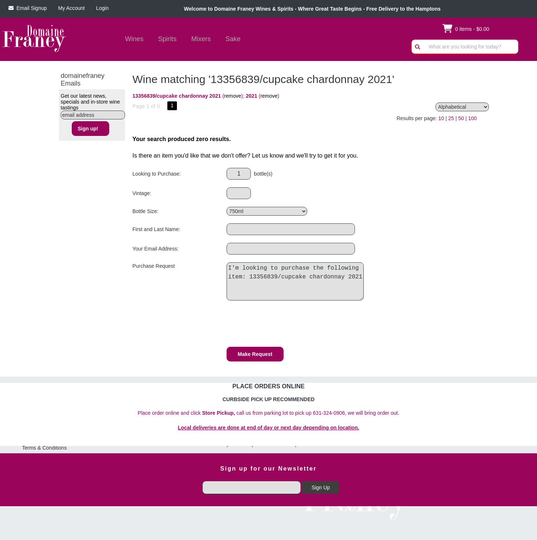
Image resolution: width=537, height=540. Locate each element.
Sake (233, 39)
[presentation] (282, 324)
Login (101, 8)
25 (451, 118)
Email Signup (27, 8)
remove (232, 96)
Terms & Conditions (44, 448)
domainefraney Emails (82, 79)
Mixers (201, 39)
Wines (132, 39)
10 (441, 118)
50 (461, 118)
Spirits (165, 39)
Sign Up (321, 487)
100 (472, 118)
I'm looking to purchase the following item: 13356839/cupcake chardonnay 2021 (297, 281)
